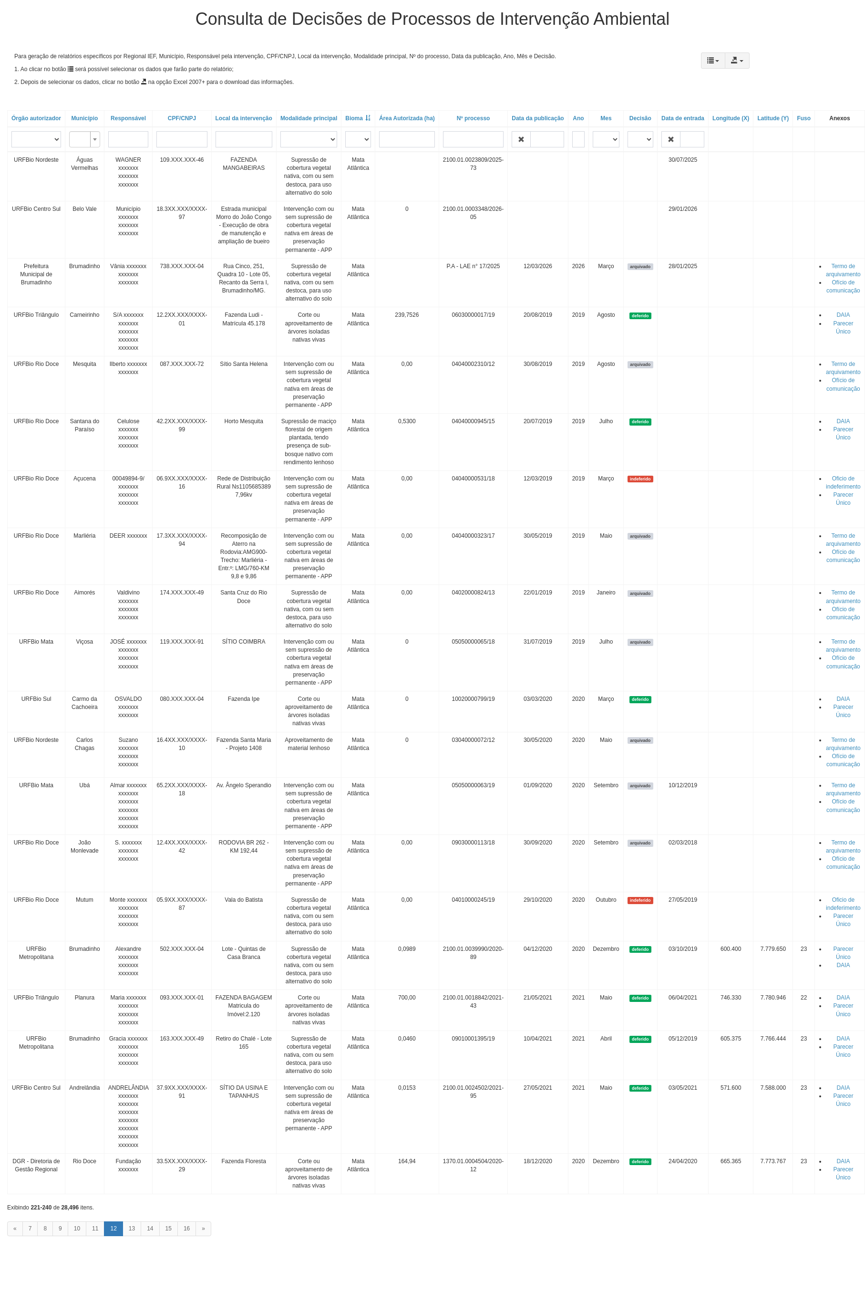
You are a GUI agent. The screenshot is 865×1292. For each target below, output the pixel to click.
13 (132, 1228)
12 (113, 1228)
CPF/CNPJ (182, 118)
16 (187, 1228)
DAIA (843, 315)
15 (168, 1228)
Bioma (354, 118)
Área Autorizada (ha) (407, 118)
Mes (605, 118)
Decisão (640, 118)
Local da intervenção (244, 118)
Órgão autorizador (36, 118)
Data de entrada (682, 118)
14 (150, 1228)
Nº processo (473, 118)
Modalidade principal (308, 118)
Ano (578, 118)
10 (77, 1228)
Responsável (128, 118)
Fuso (804, 118)
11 (95, 1228)
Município (84, 118)
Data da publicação (538, 118)
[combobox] (84, 139)
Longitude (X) (730, 118)
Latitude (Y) (773, 118)
